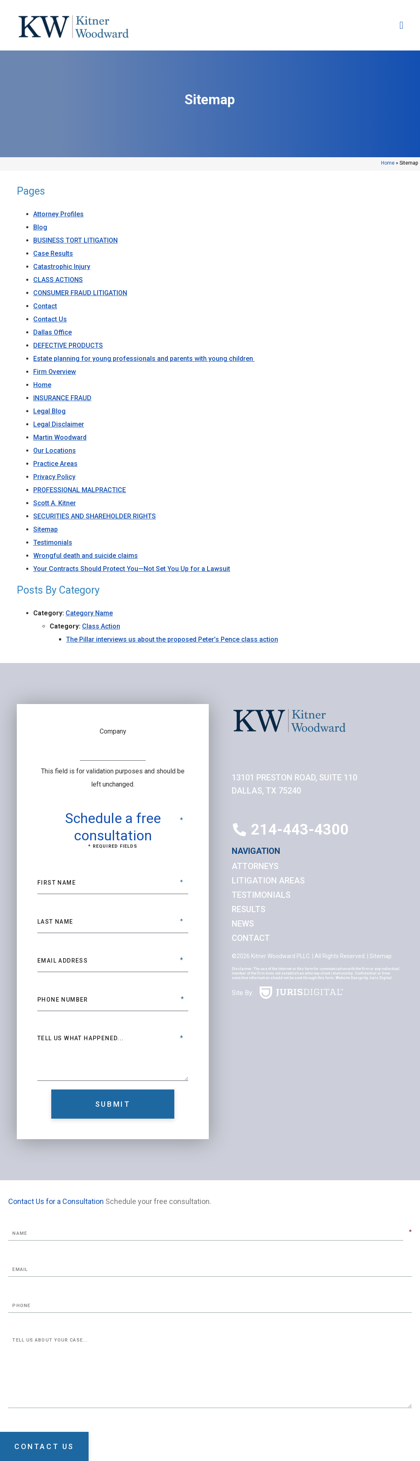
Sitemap (45, 529)
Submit (113, 1104)
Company (113, 731)
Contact (45, 306)
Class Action (101, 626)
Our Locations (54, 450)
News (243, 924)
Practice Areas (55, 464)
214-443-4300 (300, 829)
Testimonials (52, 542)
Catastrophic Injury (61, 267)
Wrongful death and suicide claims (85, 556)
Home (388, 163)
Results (248, 909)
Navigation (256, 851)
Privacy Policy (54, 477)
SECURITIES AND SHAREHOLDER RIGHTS (94, 516)
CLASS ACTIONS (58, 280)
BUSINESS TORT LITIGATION (75, 240)
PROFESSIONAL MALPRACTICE (79, 490)
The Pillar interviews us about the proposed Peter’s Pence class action (172, 639)
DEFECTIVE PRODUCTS (68, 345)
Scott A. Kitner (54, 503)
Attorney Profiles (58, 214)
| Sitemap (379, 956)
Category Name (89, 613)
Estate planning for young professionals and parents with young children (144, 358)
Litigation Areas (268, 880)
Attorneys (255, 866)
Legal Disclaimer (58, 424)
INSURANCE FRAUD (62, 398)
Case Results (53, 253)
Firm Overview (54, 372)
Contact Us (50, 319)
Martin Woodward (60, 437)
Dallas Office (52, 332)
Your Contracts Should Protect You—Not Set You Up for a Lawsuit (131, 569)
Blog (40, 227)
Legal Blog (49, 411)
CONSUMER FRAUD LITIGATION (80, 293)
